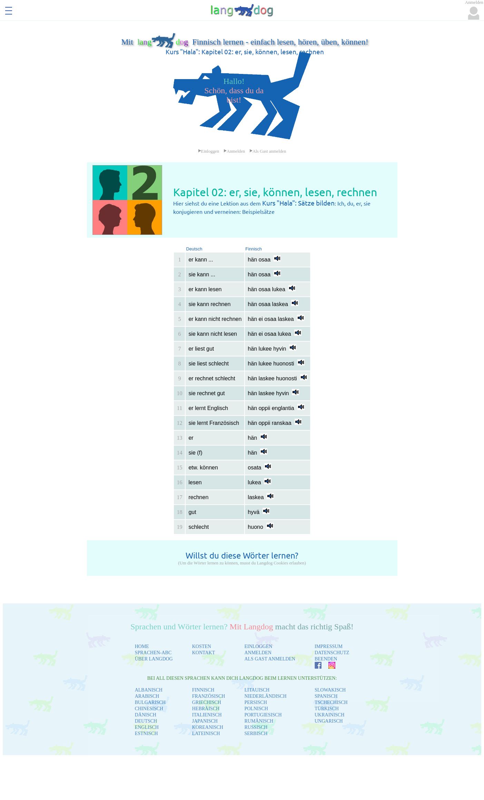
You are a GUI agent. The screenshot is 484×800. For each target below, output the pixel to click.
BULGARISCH (150, 702)
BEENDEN (326, 658)
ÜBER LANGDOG (154, 658)
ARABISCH (147, 696)
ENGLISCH (147, 727)
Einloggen (208, 151)
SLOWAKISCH (330, 690)
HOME (142, 646)
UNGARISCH (329, 721)
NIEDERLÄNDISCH (265, 696)
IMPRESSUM (329, 646)
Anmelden (234, 151)
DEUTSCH (146, 721)
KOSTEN (201, 646)
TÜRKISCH (327, 708)
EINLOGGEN (258, 646)
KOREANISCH (207, 727)
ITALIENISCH (207, 714)
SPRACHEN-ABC (153, 652)
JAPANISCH (205, 721)
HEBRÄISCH (205, 708)
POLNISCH (256, 708)
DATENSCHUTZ (332, 652)
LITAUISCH (256, 690)
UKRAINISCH (329, 714)
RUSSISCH (255, 727)
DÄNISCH (145, 714)
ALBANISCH (148, 690)
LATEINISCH (206, 733)
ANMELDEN (257, 652)
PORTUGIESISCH (262, 714)
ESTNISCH (146, 733)
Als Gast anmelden (267, 151)
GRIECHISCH (206, 702)
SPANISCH (326, 696)
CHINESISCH (149, 708)
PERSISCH (255, 702)
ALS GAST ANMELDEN (269, 658)
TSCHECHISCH (331, 702)
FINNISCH (203, 690)
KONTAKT (203, 652)
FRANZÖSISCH (208, 696)
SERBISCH (255, 733)
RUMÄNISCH (258, 721)
